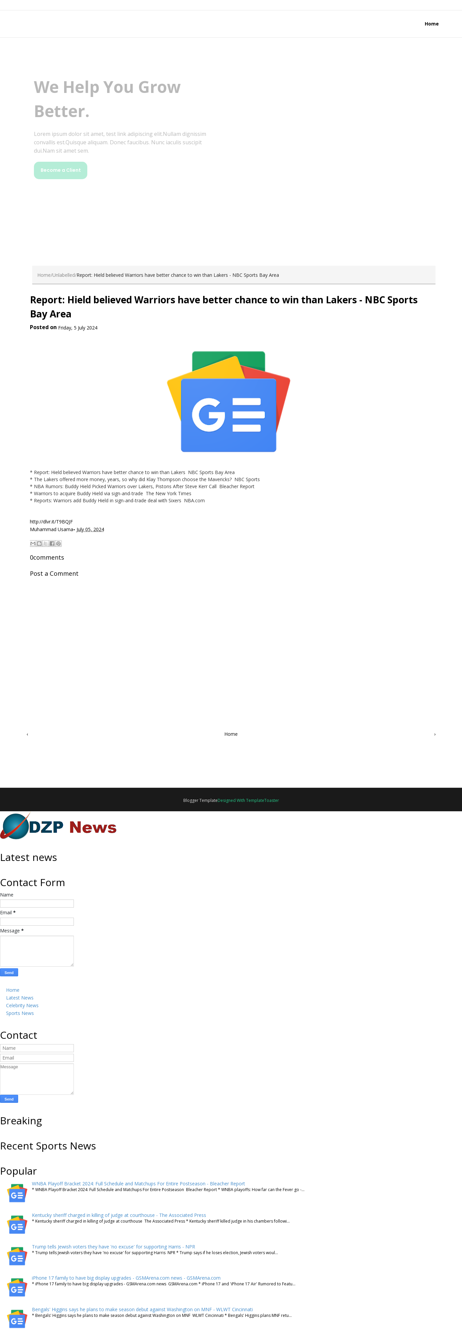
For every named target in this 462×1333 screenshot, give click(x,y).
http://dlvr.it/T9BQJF (51, 521)
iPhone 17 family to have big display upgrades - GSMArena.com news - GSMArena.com (126, 1278)
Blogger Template (200, 800)
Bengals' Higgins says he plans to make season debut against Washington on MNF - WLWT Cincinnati (142, 1309)
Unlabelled (63, 275)
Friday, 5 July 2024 (77, 327)
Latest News (20, 997)
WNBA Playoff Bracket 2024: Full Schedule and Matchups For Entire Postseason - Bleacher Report (138, 1183)
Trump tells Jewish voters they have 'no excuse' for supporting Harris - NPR (113, 1246)
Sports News (20, 1013)
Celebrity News (22, 1005)
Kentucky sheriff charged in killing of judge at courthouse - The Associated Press (119, 1215)
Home (432, 23)
